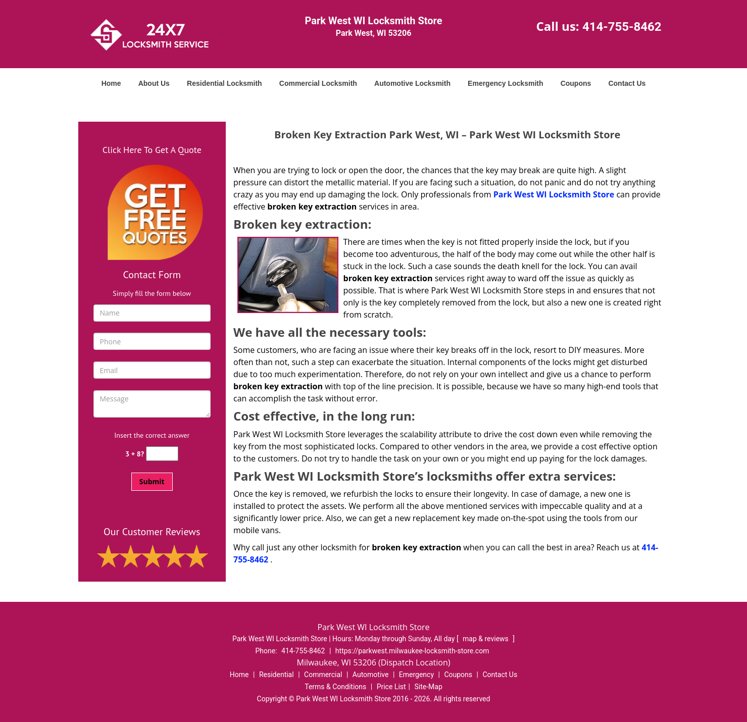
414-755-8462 (622, 27)
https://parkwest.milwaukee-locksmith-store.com (412, 651)
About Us (154, 83)
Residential (276, 675)
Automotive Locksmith (412, 83)
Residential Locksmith (224, 83)
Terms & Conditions (335, 687)
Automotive (371, 675)
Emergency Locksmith (505, 83)
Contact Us (626, 83)
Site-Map (428, 687)
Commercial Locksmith (318, 83)
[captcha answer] (162, 453)
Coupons (576, 83)
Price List (391, 687)
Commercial (323, 675)
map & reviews (486, 639)
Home (111, 83)
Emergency (416, 675)
